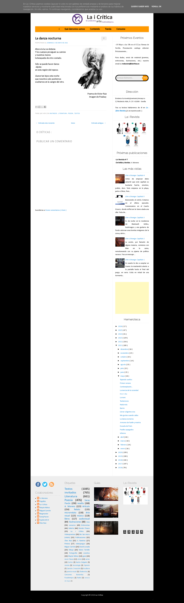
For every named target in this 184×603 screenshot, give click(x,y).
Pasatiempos (69, 578)
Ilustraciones (75, 522)
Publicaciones (80, 538)
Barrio (122, 408)
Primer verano (125, 383)
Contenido (95, 29)
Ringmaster (44, 514)
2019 (120, 456)
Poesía (70, 113)
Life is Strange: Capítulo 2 (135, 239)
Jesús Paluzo (69, 559)
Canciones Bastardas (74, 575)
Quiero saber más (140, 6)
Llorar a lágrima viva (127, 412)
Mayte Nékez (45, 508)
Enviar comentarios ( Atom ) (55, 210)
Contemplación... (126, 387)
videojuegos (80, 544)
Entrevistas (85, 525)
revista (67, 565)
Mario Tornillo (84, 550)
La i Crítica (43, 505)
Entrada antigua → (98, 123)
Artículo (86, 506)
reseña (80, 503)
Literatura (62, 113)
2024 (120, 334)
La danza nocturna (48, 38)
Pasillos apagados (127, 430)
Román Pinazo (84, 528)
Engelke (43, 501)
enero (122, 449)
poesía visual (71, 571)
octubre (123, 357)
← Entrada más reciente (45, 123)
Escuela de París (126, 426)
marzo (123, 441)
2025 (120, 330)
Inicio (73, 123)
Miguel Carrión (45, 511)
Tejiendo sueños (126, 380)
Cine (88, 522)
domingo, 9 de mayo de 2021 (57, 43)
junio (122, 372)
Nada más (123, 405)
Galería (71, 528)
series (87, 559)
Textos (77, 113)
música (80, 516)
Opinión (87, 565)
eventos (86, 553)
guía (84, 556)
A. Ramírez (81, 541)
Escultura (86, 568)
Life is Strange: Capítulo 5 (135, 197)
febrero (123, 445)
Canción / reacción (73, 568)
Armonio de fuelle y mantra (130, 423)
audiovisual (84, 519)
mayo (122, 376)
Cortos (70, 562)
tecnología (76, 565)
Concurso (120, 29)
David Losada (84, 547)
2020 (120, 452)
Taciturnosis (124, 401)
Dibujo (71, 550)
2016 (120, 468)
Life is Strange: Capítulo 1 (135, 260)
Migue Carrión (70, 547)
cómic (79, 559)
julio (122, 368)
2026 (120, 326)
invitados (53, 113)
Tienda (108, 29)
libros (67, 519)
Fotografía (73, 553)
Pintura (67, 544)
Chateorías (83, 571)
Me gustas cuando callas (129, 415)
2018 (120, 460)
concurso (72, 525)
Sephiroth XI (44, 520)
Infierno (123, 433)
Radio (79, 578)
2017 (120, 464)
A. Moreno (44, 498)
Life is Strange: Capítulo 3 (135, 218)
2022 (120, 342)
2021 (120, 345)
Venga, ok (156, 6)
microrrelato (70, 513)
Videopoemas (70, 534)
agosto (123, 365)
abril (122, 437)
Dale (145, 78)
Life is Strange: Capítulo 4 (135, 175)
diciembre (124, 349)
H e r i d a (123, 394)
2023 (120, 338)
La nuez (123, 398)
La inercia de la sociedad (129, 390)
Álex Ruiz (43, 523)
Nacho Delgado (81, 562)
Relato (77, 509)
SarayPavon (44, 517)
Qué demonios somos (75, 29)
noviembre (124, 353)
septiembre (125, 361)
